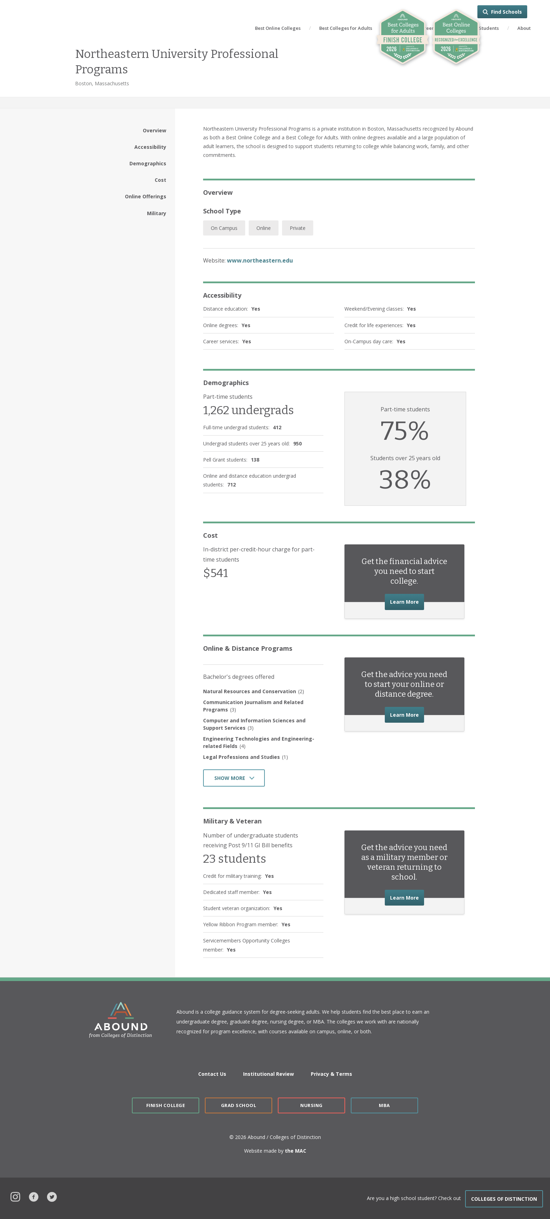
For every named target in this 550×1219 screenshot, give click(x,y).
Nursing (311, 1105)
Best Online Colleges (278, 28)
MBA (384, 1105)
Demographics (147, 163)
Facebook (34, 1196)
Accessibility (150, 147)
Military (156, 213)
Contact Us (212, 1074)
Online (263, 228)
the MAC (295, 1150)
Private (298, 228)
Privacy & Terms (331, 1074)
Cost (160, 180)
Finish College (165, 1105)
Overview (154, 130)
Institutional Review (268, 1074)
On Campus (224, 228)
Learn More (407, 601)
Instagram (15, 1196)
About (524, 28)
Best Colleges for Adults (345, 28)
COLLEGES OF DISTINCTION (504, 1198)
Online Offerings (145, 196)
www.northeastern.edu (260, 260)
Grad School (238, 1105)
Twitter (52, 1196)
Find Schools (506, 11)
